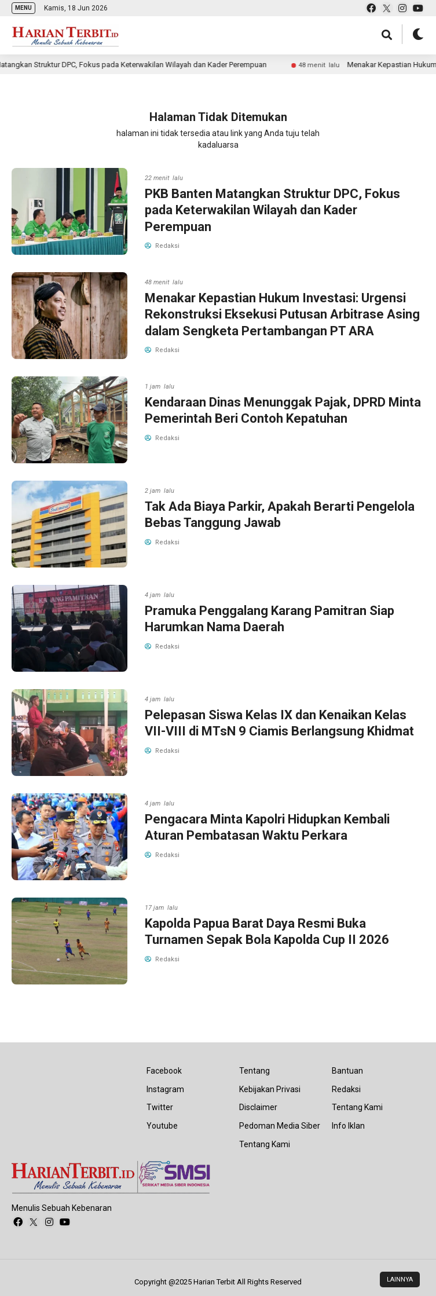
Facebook (164, 1070)
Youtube (162, 1125)
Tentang (254, 1070)
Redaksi (346, 1089)
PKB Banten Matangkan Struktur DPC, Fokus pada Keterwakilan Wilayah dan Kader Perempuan (272, 210)
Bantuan (347, 1070)
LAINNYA (400, 1279)
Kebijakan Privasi (270, 1089)
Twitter (159, 1107)
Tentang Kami (264, 1144)
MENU (23, 8)
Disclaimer (258, 1107)
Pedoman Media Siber (279, 1125)
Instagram (165, 1089)
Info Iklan (348, 1125)
